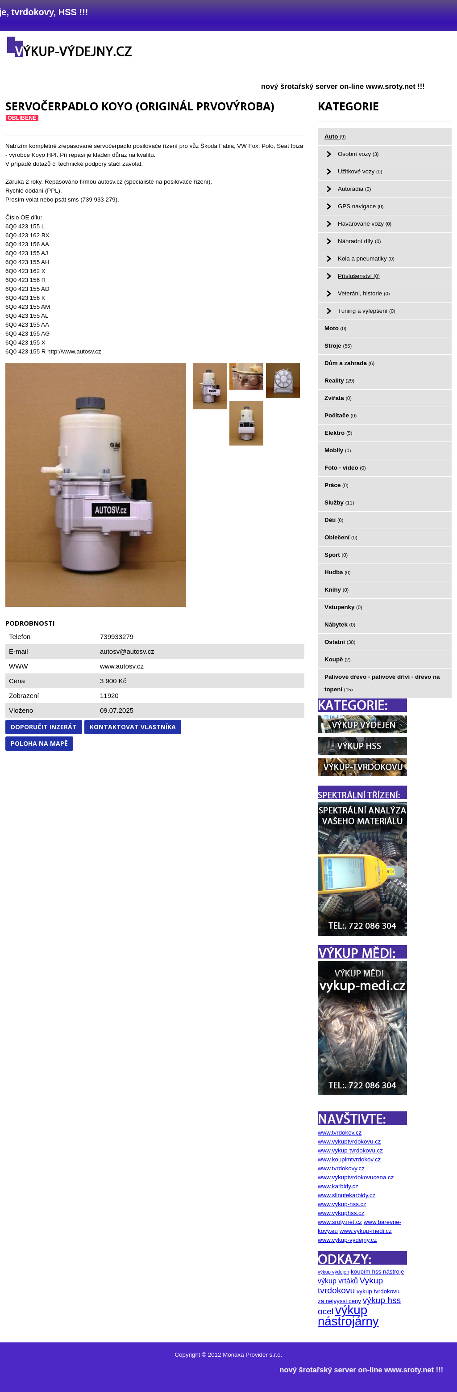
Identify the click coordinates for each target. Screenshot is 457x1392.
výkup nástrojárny (348, 1315)
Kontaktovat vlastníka (133, 727)
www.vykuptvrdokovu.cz (349, 1141)
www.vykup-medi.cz (366, 1231)
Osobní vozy (358, 154)
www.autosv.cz (122, 666)
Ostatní (339, 642)
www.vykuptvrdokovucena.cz (356, 1177)
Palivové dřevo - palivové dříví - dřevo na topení (382, 683)
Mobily (337, 450)
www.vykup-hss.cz (342, 1204)
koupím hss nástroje (377, 1271)
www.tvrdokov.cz (339, 1132)
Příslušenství (359, 276)
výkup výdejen (333, 1271)
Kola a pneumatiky (366, 258)
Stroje (338, 345)
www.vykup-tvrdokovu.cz (350, 1150)
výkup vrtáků (338, 1281)
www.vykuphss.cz (341, 1213)
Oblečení (340, 537)
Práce (336, 485)
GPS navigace (360, 206)
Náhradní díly (359, 241)
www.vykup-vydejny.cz (347, 1239)
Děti (333, 520)
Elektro (338, 432)
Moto (335, 328)
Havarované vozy (364, 223)
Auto (335, 136)
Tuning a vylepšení (366, 310)
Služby (339, 502)
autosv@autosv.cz (127, 651)
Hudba (337, 572)
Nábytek (339, 624)
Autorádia (354, 188)
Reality (339, 380)
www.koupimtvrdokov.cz (349, 1159)
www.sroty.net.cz (340, 1222)
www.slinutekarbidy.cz (346, 1195)
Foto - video (345, 467)
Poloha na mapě (39, 743)
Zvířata (338, 398)
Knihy (336, 589)
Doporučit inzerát (44, 727)
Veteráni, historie (364, 293)
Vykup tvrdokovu (350, 1285)
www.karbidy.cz (338, 1186)
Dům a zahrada (349, 363)
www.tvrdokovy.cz (341, 1168)
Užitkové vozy (360, 171)
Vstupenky (343, 607)
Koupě (337, 659)
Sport (336, 554)
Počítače (340, 415)
